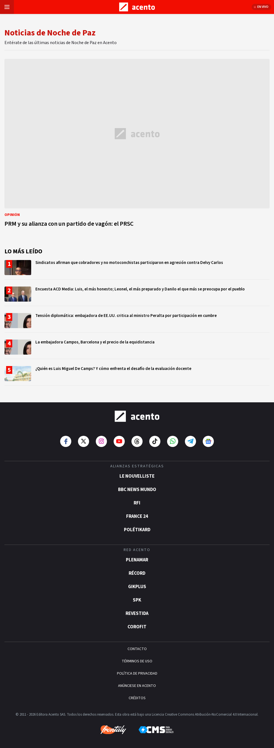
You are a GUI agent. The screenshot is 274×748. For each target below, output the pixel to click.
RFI (137, 503)
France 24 (137, 516)
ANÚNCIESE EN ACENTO (137, 686)
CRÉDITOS (137, 698)
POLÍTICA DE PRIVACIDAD (137, 673)
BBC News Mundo (137, 489)
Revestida (137, 613)
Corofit (137, 627)
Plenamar (137, 560)
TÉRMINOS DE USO (137, 661)
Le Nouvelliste (137, 476)
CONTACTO (137, 649)
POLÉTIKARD (137, 529)
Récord (137, 573)
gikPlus (137, 586)
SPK (137, 600)
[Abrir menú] (7, 7)
